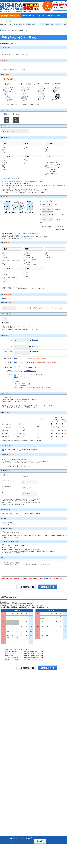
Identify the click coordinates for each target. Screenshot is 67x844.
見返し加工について (30, 362)
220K (5, 169)
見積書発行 (40, 841)
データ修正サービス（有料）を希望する (14, 545)
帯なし (17, 377)
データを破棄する (8, 466)
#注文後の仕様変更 (44, 24)
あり (21, 358)
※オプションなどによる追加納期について (13, 504)
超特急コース (5, 436)
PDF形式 (29, 449)
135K (5, 150)
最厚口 (27, 162)
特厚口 (27, 160)
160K (48, 147)
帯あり (23, 377)
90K (5, 255)
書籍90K (28, 255)
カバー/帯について (37, 374)
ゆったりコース (6, 427)
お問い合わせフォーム (47, 578)
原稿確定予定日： (6, 486)
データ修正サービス (11, 552)
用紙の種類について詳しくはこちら (11, 287)
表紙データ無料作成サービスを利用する (52, 227)
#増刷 (15, 24)
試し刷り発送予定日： (7, 480)
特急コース (5, 433)
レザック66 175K (52, 160)
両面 (4, 298)
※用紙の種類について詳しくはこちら (12, 178)
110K (5, 147)
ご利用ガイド (51, 15)
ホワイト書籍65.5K (31, 259)
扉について (35, 340)
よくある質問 (40, 15)
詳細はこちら (60, 229)
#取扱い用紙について (56, 24)
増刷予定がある (22, 466)
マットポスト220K (52, 173)
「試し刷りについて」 (7, 401)
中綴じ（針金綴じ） (24, 92)
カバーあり (27, 374)
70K (5, 253)
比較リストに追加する (7, 522)
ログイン (4, 513)
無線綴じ (8, 92)
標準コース (5, 430)
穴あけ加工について (30, 367)
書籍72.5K (28, 253)
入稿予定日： (5, 475)
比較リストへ (5, 524)
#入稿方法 (21, 24)
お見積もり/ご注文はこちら (10, 16)
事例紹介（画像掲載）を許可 (11, 532)
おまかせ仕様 (22, 238)
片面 (9, 299)
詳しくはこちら (35, 462)
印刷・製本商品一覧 (28, 15)
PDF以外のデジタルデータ (10, 449)
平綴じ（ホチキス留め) (41, 92)
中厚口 (27, 272)
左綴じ (7, 118)
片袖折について (36, 351)
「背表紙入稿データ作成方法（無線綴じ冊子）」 (27, 236)
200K (48, 152)
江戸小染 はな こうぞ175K (54, 167)
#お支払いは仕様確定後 (32, 24)
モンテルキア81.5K (52, 171)
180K (5, 152)
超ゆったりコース (7, 424)
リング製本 (56, 92)
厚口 (27, 274)
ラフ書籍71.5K (29, 257)
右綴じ (16, 118)
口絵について (35, 346)
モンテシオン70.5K (52, 169)
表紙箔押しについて (30, 371)
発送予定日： (5, 492)
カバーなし (18, 374)
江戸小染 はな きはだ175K (54, 165)
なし (16, 358)
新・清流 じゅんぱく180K (54, 162)
